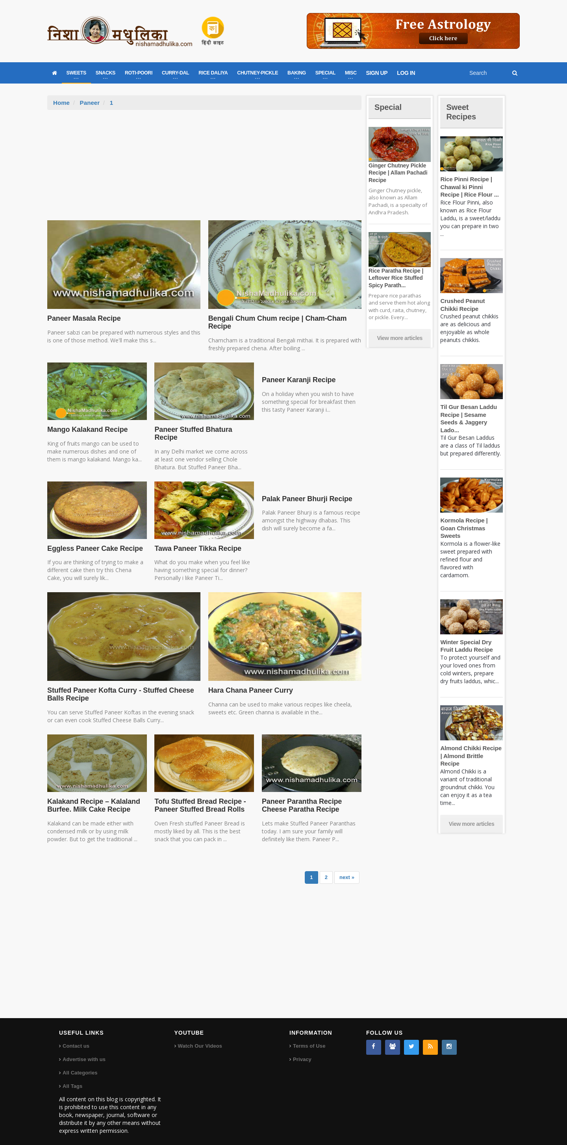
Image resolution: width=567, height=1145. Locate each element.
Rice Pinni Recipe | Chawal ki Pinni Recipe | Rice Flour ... (470, 187)
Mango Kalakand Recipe (86, 429)
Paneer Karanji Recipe (298, 380)
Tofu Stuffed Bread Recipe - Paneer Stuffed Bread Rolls (198, 797)
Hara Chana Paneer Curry (249, 683)
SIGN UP (377, 73)
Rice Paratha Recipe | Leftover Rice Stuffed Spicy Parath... (395, 278)
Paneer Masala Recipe (83, 318)
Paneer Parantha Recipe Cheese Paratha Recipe (300, 797)
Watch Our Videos (200, 1038)
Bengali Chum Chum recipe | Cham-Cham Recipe (275, 322)
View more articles (399, 338)
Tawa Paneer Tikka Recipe (196, 541)
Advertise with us (84, 1052)
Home (61, 102)
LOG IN (406, 73)
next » (346, 869)
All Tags (72, 1079)
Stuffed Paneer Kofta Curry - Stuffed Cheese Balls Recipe (118, 687)
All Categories (80, 1065)
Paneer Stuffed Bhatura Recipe (204, 429)
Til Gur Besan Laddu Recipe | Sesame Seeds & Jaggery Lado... (471, 414)
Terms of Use (309, 1038)
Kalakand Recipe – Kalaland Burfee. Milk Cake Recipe (92, 797)
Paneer (89, 102)
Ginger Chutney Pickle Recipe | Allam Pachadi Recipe (397, 172)
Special (389, 107)
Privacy (302, 1052)
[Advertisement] (204, 169)
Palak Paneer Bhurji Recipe (306, 491)
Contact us (76, 1038)
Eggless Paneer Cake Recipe (93, 541)
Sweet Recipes (462, 111)
